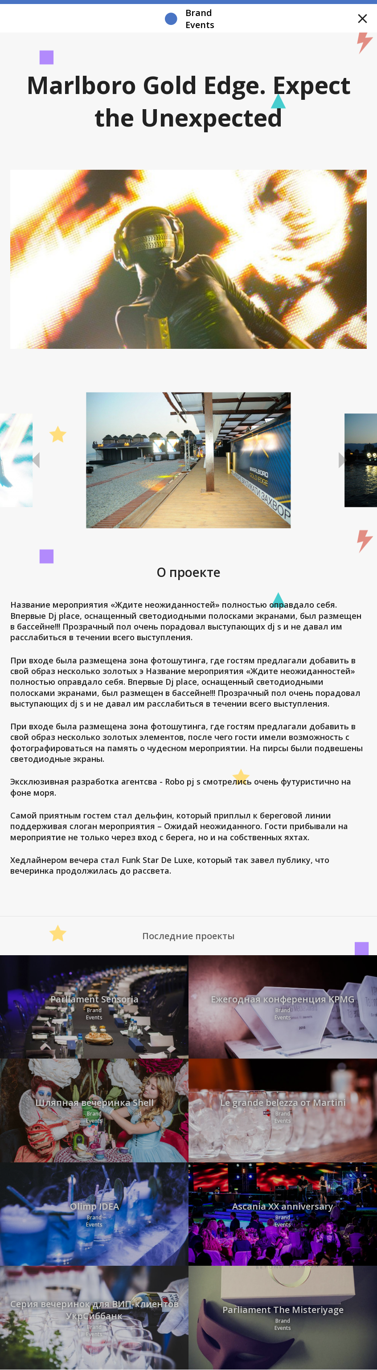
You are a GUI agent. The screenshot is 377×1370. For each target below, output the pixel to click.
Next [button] (341, 460)
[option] (188, 460)
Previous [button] (36, 460)
